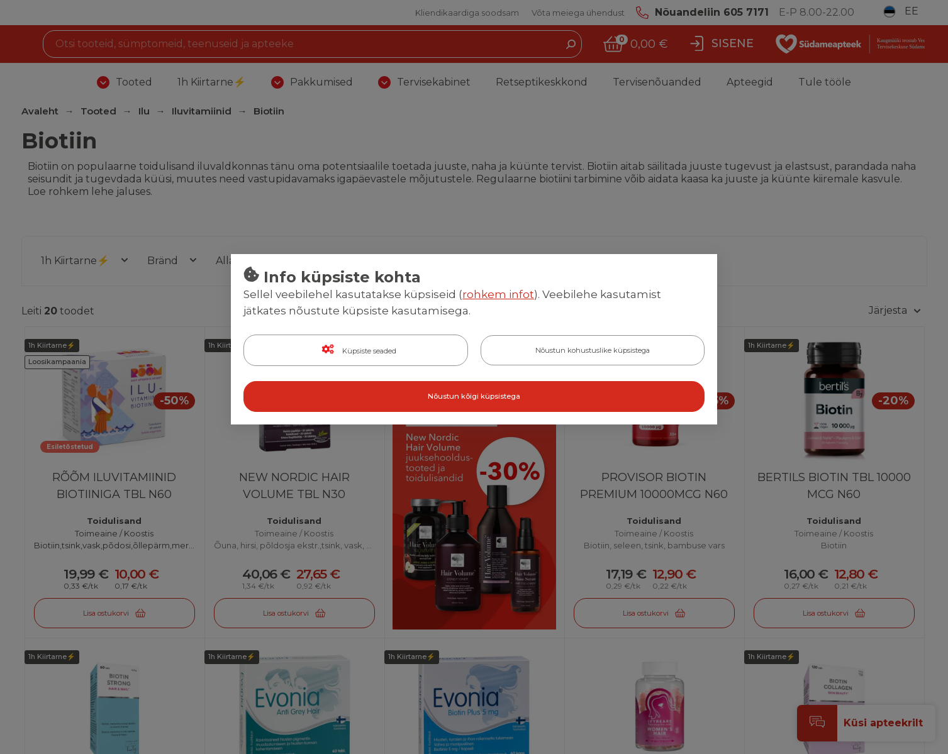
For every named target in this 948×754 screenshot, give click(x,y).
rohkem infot (498, 295)
